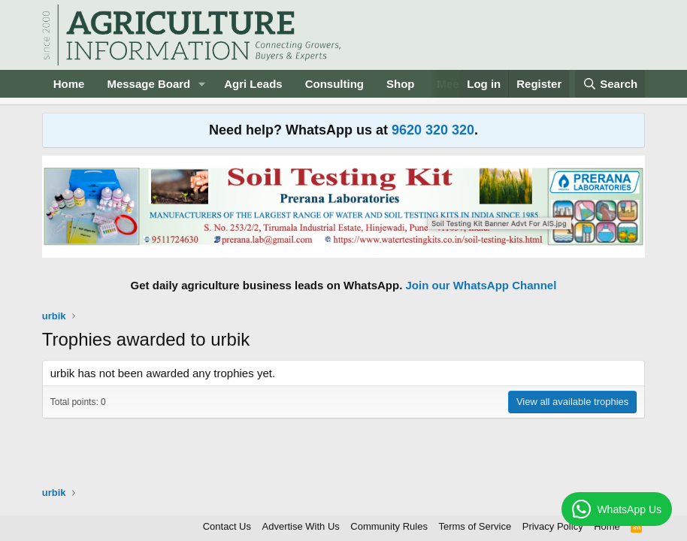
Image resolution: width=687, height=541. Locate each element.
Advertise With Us (301, 526)
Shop (400, 83)
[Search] (610, 84)
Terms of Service (474, 526)
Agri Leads (253, 83)
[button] (202, 84)
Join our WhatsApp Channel (481, 285)
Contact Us (227, 526)
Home (69, 83)
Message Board (148, 83)
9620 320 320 (433, 130)
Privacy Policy (552, 526)
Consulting (334, 83)
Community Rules (389, 526)
